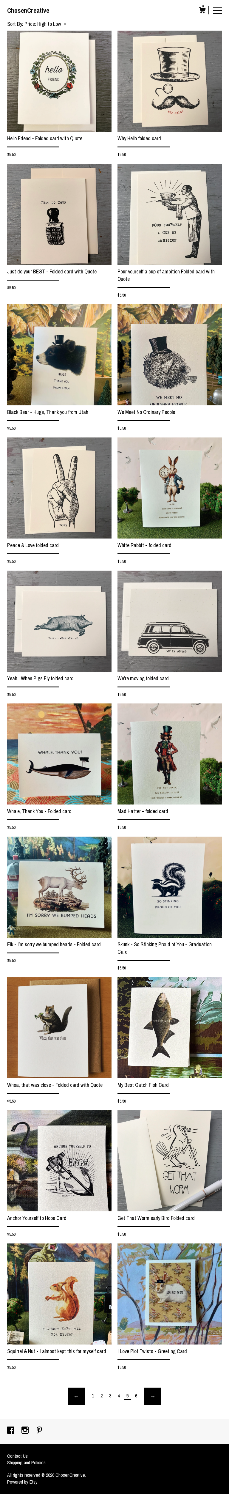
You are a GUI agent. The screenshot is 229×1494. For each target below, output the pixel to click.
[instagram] (25, 1430)
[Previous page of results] (76, 1396)
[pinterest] (39, 1430)
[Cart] (202, 11)
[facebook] (11, 1430)
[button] (45, 24)
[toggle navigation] (217, 10)
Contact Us (17, 1456)
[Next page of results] (152, 1396)
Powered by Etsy (22, 1482)
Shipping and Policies (26, 1462)
